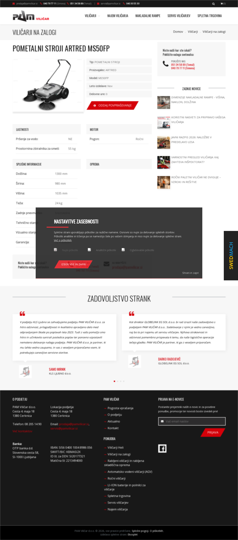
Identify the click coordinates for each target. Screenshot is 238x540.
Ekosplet (133, 534)
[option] (48, 85)
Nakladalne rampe (147, 15)
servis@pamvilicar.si (108, 3)
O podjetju (115, 415)
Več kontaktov (22, 431)
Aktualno (114, 421)
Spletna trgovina (210, 15)
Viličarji (193, 32)
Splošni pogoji (140, 531)
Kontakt (113, 428)
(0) (223, 3)
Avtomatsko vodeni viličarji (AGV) (130, 472)
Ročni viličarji (116, 478)
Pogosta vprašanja (120, 408)
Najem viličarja (117, 15)
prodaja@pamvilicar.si (25, 3)
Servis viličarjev (179, 15)
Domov (178, 32)
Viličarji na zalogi (214, 32)
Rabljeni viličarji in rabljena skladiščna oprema (124, 463)
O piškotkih (156, 531)
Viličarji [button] (92, 15)
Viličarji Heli (115, 448)
